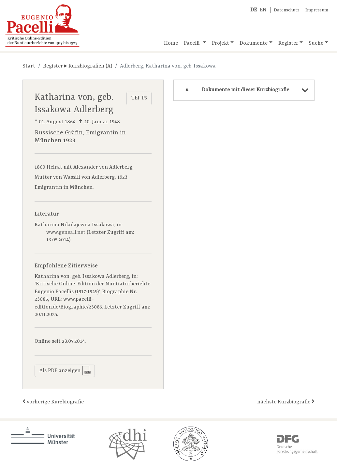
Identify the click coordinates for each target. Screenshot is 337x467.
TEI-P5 (139, 98)
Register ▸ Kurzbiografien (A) (77, 66)
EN (263, 10)
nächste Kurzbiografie (286, 401)
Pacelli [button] (192, 43)
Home (171, 43)
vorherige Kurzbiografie (53, 401)
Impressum (316, 10)
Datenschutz (287, 10)
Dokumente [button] (254, 43)
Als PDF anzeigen (65, 370)
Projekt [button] (220, 43)
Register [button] (288, 43)
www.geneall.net (65, 232)
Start (28, 66)
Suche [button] (316, 43)
